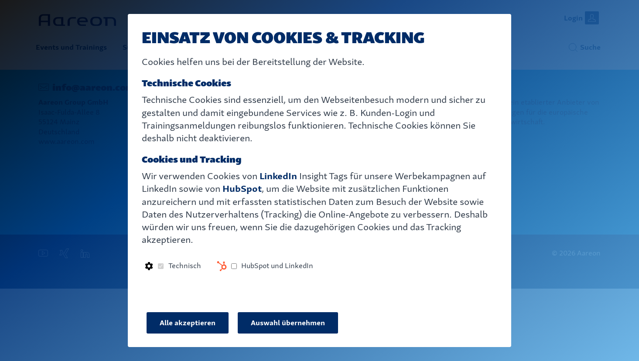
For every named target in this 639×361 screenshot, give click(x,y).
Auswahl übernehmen (288, 322)
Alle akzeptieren (187, 322)
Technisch (184, 265)
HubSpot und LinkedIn (277, 265)
